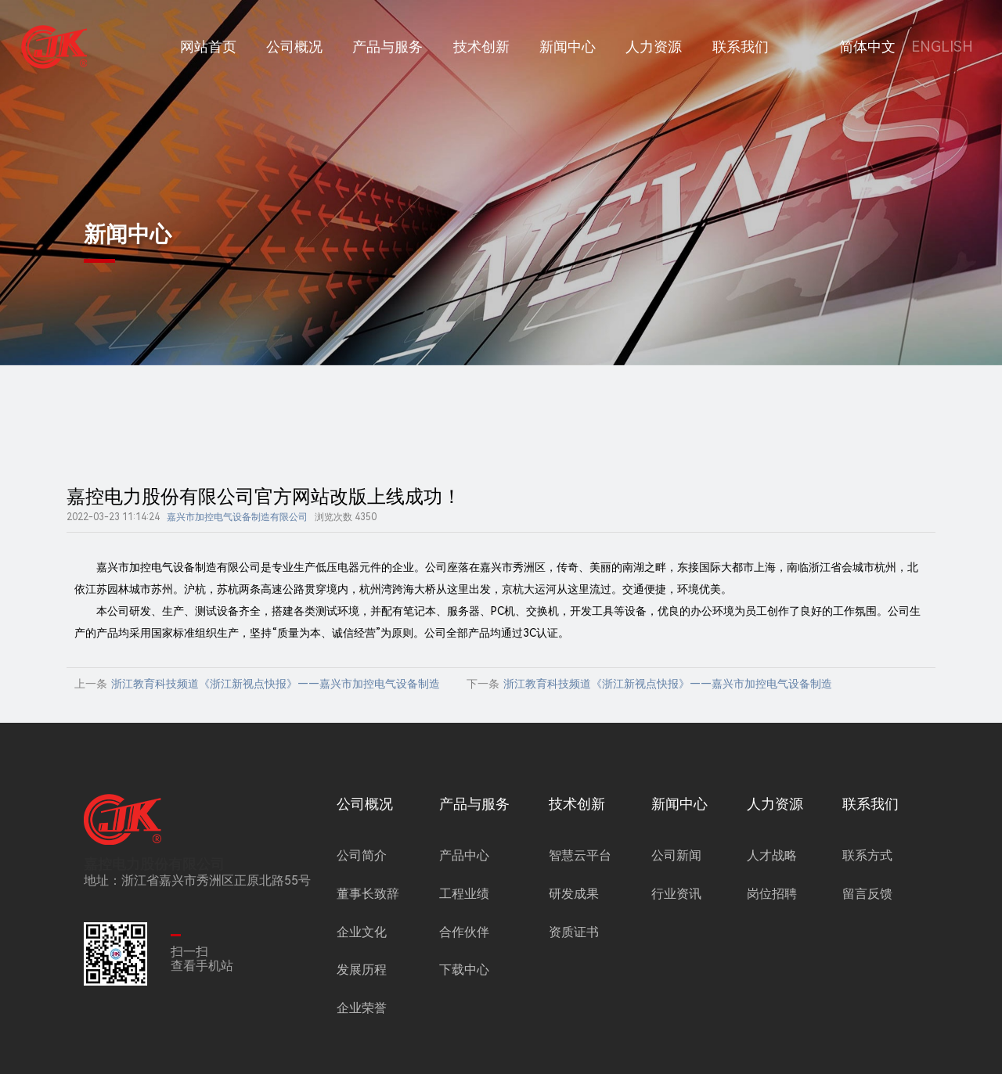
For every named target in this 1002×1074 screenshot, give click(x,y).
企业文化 (362, 932)
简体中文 (867, 47)
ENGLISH (942, 47)
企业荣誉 (362, 1007)
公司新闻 (676, 855)
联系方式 (867, 855)
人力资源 (653, 46)
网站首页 (208, 46)
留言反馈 (867, 893)
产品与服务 (387, 46)
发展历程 (362, 969)
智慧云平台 (580, 855)
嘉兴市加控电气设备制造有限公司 (237, 517)
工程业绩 (464, 893)
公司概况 (294, 46)
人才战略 (772, 855)
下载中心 (464, 969)
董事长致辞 (368, 893)
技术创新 (481, 46)
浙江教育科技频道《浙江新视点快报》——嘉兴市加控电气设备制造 (275, 683)
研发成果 (574, 893)
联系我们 (740, 46)
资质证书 (574, 932)
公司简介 (362, 855)
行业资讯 (676, 893)
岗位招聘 (772, 893)
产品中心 (464, 855)
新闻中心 (567, 46)
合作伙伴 (464, 932)
